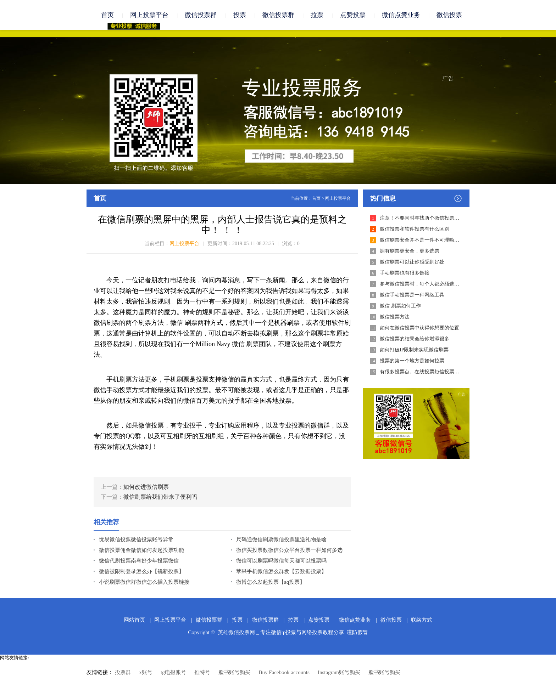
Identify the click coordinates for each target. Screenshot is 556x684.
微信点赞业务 (401, 14)
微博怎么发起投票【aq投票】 (270, 582)
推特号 (202, 672)
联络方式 (421, 620)
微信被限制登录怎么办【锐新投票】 (141, 571)
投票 (239, 14)
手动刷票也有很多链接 (404, 273)
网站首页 (134, 620)
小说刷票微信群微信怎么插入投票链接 (144, 582)
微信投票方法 (395, 317)
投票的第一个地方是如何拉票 (412, 360)
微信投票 (449, 14)
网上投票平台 (149, 14)
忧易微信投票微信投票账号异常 (136, 539)
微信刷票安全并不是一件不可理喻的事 (422, 240)
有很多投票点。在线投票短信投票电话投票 (427, 371)
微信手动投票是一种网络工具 (412, 295)
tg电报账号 (173, 672)
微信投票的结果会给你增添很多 (414, 338)
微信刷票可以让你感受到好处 (412, 262)
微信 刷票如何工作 (400, 306)
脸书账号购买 (234, 672)
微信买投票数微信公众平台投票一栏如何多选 (289, 550)
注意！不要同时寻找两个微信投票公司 (422, 218)
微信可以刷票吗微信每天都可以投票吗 (281, 561)
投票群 (123, 672)
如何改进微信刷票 (146, 487)
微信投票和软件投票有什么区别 (414, 229)
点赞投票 (353, 14)
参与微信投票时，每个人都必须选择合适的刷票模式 (437, 284)
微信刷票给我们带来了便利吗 (160, 497)
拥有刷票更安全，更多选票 (409, 251)
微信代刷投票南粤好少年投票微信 (139, 561)
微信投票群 (201, 14)
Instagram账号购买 (339, 672)
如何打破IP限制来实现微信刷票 (414, 349)
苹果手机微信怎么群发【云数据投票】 (281, 571)
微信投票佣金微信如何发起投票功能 (141, 550)
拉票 (317, 14)
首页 (107, 14)
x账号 (145, 672)
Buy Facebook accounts (283, 672)
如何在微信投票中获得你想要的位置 (419, 327)
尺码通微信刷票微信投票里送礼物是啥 (281, 539)
